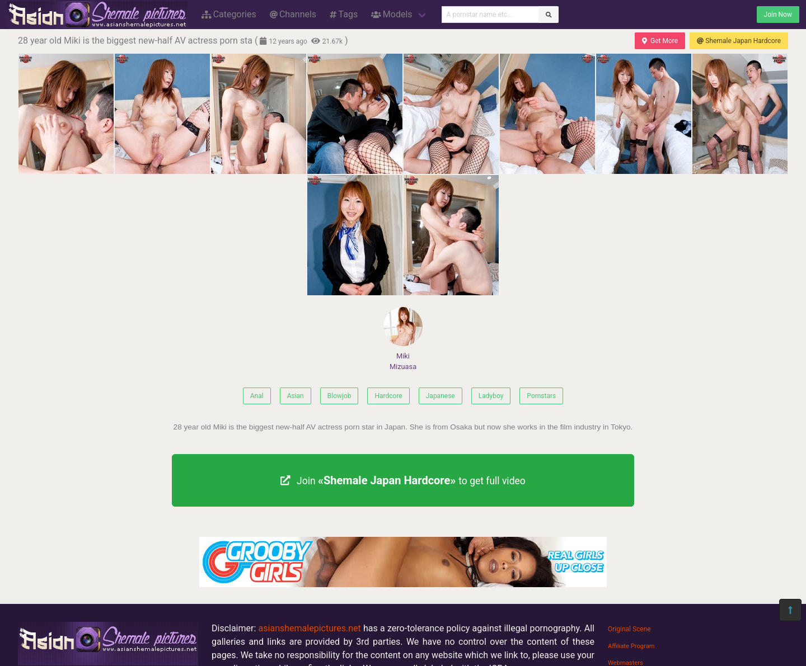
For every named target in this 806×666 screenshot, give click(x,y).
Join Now (778, 14)
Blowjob (339, 396)
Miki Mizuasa (403, 339)
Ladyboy (491, 396)
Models (391, 14)
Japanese (440, 396)
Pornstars (541, 396)
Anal (257, 396)
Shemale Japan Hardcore (739, 41)
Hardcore (388, 396)
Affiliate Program (631, 646)
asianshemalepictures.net (310, 628)
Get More (660, 41)
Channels (293, 14)
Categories (229, 14)
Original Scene (629, 629)
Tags (344, 14)
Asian (295, 396)
